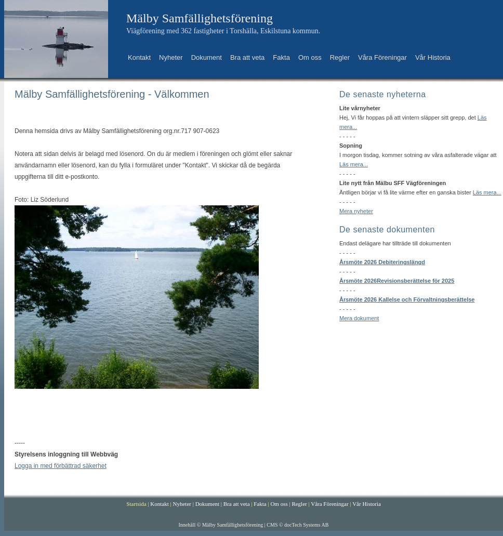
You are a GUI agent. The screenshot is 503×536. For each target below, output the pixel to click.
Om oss (310, 57)
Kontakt (139, 57)
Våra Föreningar (382, 57)
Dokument (206, 57)
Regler (340, 57)
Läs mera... (353, 164)
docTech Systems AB (306, 525)
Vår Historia (433, 57)
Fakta (281, 57)
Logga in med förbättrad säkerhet (61, 465)
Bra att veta (247, 57)
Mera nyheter (356, 211)
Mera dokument (359, 318)
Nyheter (171, 57)
